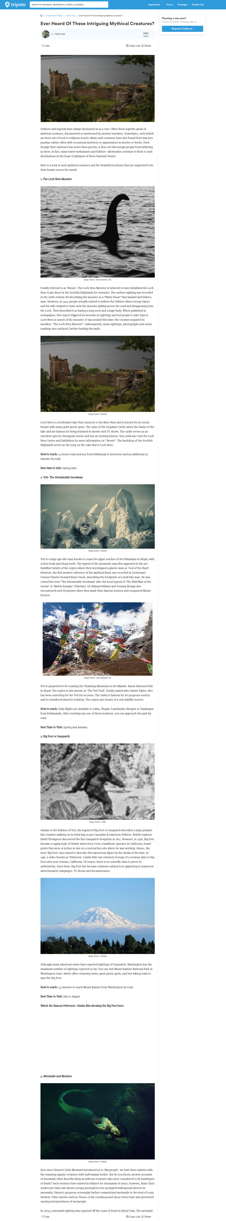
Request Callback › (183, 28)
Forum (169, 5)
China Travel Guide (54, 16)
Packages (182, 5)
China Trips (70, 16)
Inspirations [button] (155, 5)
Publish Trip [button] (199, 5)
